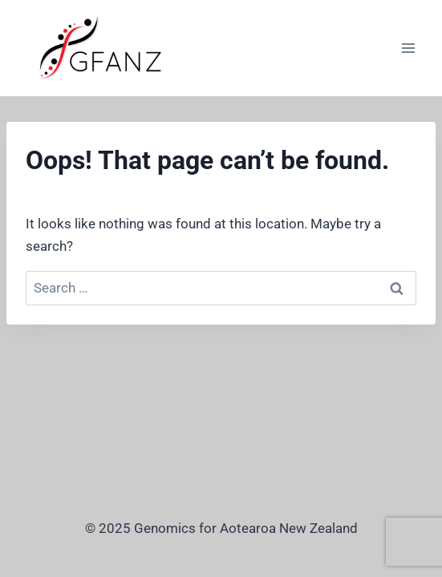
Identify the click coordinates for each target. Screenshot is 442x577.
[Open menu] (408, 47)
